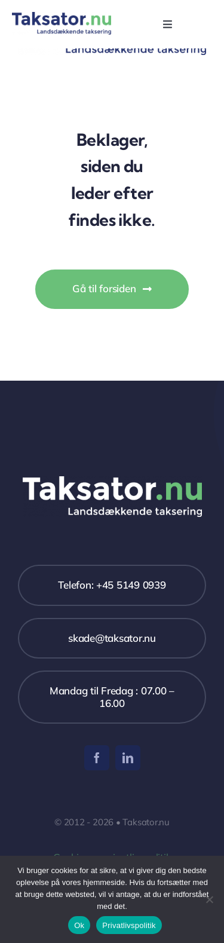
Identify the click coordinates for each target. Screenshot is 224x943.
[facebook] (96, 757)
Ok (79, 925)
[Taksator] (61, 17)
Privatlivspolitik (129, 925)
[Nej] (209, 899)
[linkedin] (127, 757)
